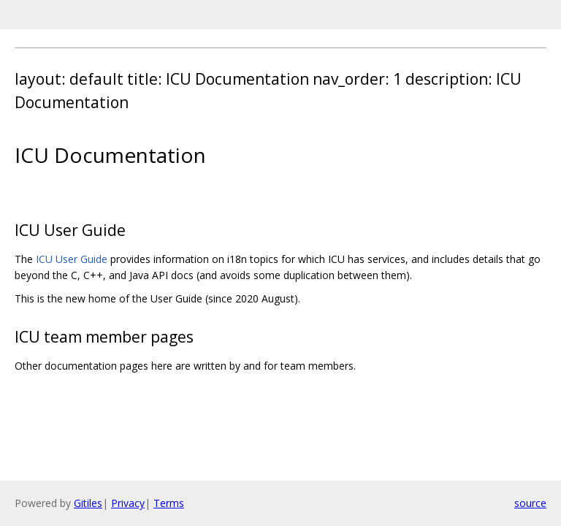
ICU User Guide (71, 259)
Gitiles (88, 503)
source (530, 503)
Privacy (128, 503)
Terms (168, 503)
